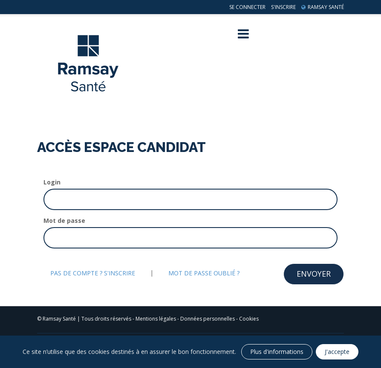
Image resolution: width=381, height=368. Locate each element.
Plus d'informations (276, 352)
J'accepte (337, 352)
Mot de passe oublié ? (204, 273)
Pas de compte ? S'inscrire (92, 273)
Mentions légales (156, 318)
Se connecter (247, 7)
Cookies (249, 318)
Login (52, 182)
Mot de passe (64, 220)
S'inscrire (283, 7)
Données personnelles (207, 318)
